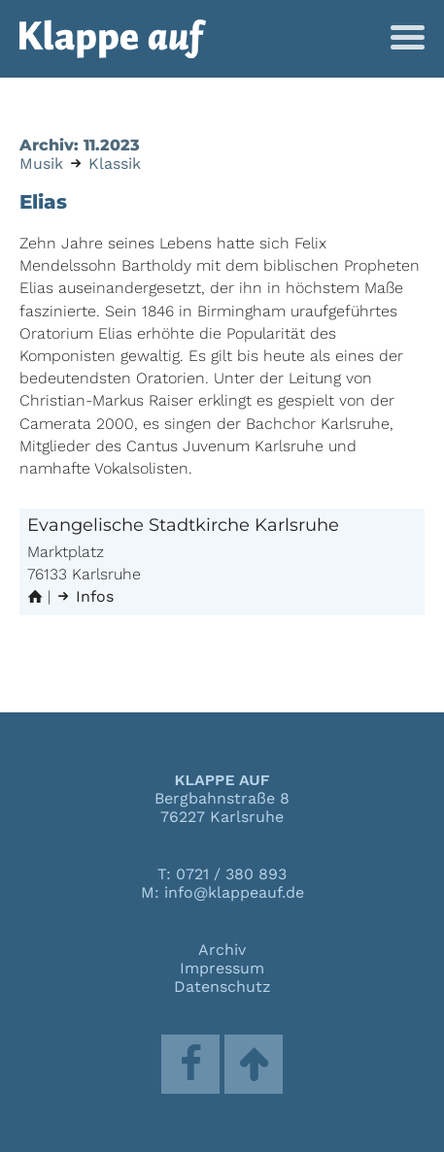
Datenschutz (222, 986)
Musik (41, 163)
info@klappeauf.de (234, 892)
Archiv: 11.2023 (79, 145)
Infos (84, 596)
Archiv (222, 949)
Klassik (114, 163)
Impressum (222, 968)
